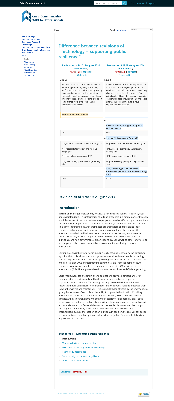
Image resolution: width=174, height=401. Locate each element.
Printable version (30, 70)
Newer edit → (126, 75)
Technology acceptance (74, 351)
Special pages (29, 67)
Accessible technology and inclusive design (83, 347)
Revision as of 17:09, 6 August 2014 (125, 65)
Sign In (152, 3)
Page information (30, 75)
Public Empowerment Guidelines (36, 47)
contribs (87, 71)
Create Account (137, 3)
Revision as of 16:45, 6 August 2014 (81, 65)
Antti (72, 71)
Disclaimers (100, 394)
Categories (65, 371)
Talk (78, 71)
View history (122, 30)
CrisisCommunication (32, 3)
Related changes (30, 65)
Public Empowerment (31, 39)
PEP (85, 371)
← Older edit (81, 75)
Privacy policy (62, 394)
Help (24, 55)
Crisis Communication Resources (36, 50)
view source (80, 68)
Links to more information (75, 360)
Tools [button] (26, 59)
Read (112, 30)
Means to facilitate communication (79, 343)
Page (56, 30)
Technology (77, 371)
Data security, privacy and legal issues (81, 356)
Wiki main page (28, 36)
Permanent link (29, 72)
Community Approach (31, 42)
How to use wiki (28, 52)
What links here (29, 62)
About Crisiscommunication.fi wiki (81, 394)
